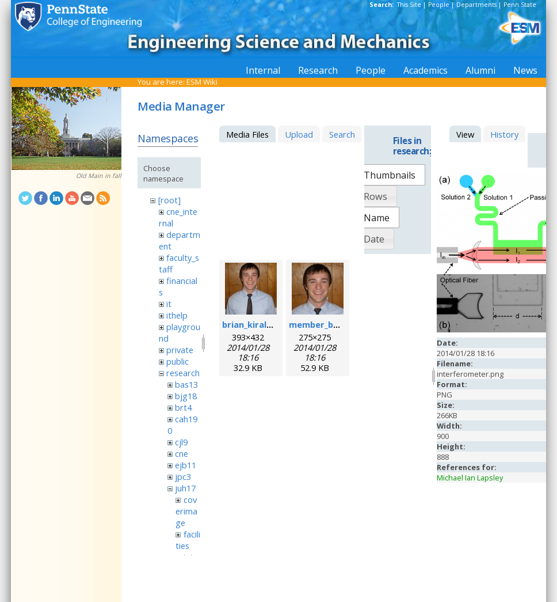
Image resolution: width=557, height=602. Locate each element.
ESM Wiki (202, 82)
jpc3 (183, 476)
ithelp (177, 315)
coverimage (186, 511)
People (438, 5)
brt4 (183, 407)
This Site (409, 5)
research (183, 372)
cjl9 (181, 442)
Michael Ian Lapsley (470, 477)
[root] (169, 200)
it (168, 303)
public (177, 361)
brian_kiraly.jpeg (257, 324)
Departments (476, 5)
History (504, 134)
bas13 (186, 384)
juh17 (185, 488)
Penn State (519, 5)
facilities (188, 539)
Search (342, 134)
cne (181, 453)
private (179, 349)
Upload (299, 134)
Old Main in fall (98, 176)
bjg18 (186, 396)
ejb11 (185, 465)
